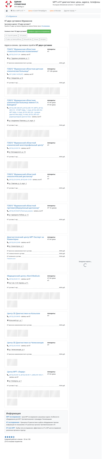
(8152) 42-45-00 (14, 346)
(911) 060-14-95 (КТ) (16, 74)
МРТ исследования (13, 417)
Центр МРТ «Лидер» (16, 371)
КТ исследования (12, 422)
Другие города (69, 11)
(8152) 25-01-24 (14, 54)
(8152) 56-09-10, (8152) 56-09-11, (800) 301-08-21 (26, 375)
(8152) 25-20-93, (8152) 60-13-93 (20, 179)
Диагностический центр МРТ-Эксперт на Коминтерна (25, 238)
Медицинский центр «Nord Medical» (23, 276)
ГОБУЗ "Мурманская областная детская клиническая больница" (25, 70)
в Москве (55, 11)
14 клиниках (45, 26)
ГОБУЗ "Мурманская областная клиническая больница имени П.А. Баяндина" (23, 102)
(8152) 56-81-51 (14, 279)
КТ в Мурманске (11, 16)
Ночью (36, 39)
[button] (12, 90)
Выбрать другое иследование (39, 31)
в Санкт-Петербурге (37, 11)
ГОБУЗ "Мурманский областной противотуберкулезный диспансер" (23, 206)
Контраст (43, 39)
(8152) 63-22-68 (14, 242)
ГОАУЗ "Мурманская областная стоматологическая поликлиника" (22, 50)
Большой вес (28, 39)
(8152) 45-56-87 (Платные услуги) (21, 211)
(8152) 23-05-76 (14, 148)
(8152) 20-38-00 (14, 316)
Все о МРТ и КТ (17, 11)
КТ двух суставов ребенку (13, 39)
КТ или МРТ (10, 428)
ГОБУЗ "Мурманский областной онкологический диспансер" (21, 175)
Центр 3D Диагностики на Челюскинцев (25, 342)
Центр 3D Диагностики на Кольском (23, 313)
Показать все (11, 258)
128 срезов (22, 35)
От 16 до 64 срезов (11, 35)
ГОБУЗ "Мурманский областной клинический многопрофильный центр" (25, 144)
